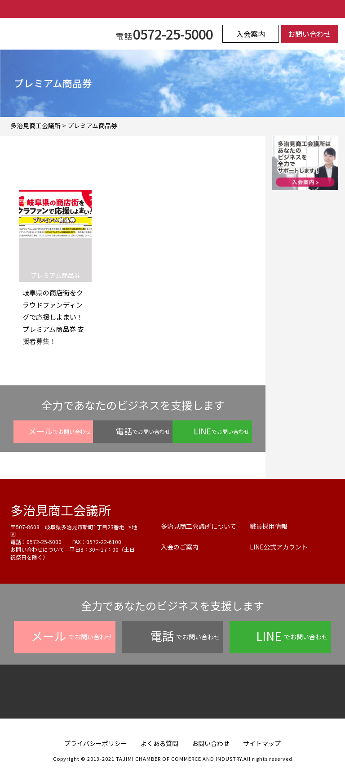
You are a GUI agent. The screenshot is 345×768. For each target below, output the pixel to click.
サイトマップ (262, 743)
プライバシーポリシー (95, 743)
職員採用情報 (269, 526)
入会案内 (250, 33)
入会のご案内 (180, 546)
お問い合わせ (309, 33)
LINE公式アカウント (279, 546)
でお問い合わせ (59, 431)
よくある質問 (159, 743)
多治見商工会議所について (198, 526)
